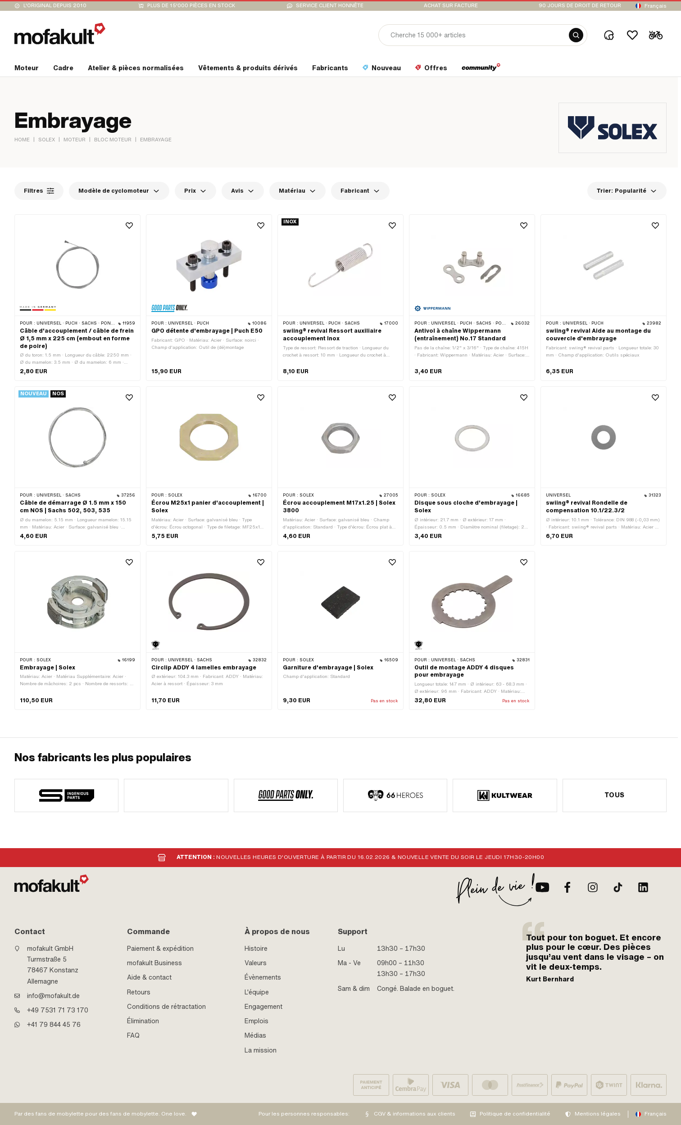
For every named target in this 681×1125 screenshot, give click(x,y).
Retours (138, 992)
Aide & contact (149, 977)
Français (656, 5)
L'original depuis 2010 (54, 6)
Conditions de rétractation (166, 1006)
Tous (614, 795)
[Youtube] (542, 887)
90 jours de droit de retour (580, 6)
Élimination (143, 1021)
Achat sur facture (451, 6)
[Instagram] (593, 887)
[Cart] (656, 35)
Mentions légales (598, 1113)
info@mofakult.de (53, 995)
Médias (255, 1035)
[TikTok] (618, 887)
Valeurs (256, 962)
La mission (261, 1050)
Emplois (256, 1021)
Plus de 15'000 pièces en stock (191, 6)
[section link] (26, 69)
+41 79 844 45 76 (54, 1024)
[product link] (77, 297)
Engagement (263, 1006)
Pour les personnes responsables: (304, 1113)
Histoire (256, 948)
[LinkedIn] (643, 887)
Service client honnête (329, 6)
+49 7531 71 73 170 (57, 1010)
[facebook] (567, 887)
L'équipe (257, 992)
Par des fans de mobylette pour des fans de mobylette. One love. (100, 1113)
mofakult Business (154, 962)
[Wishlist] (632, 35)
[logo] (59, 34)
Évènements (263, 977)
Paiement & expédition (160, 948)
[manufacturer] (66, 795)
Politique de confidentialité (515, 1113)
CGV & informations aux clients (414, 1113)
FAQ (133, 1035)
